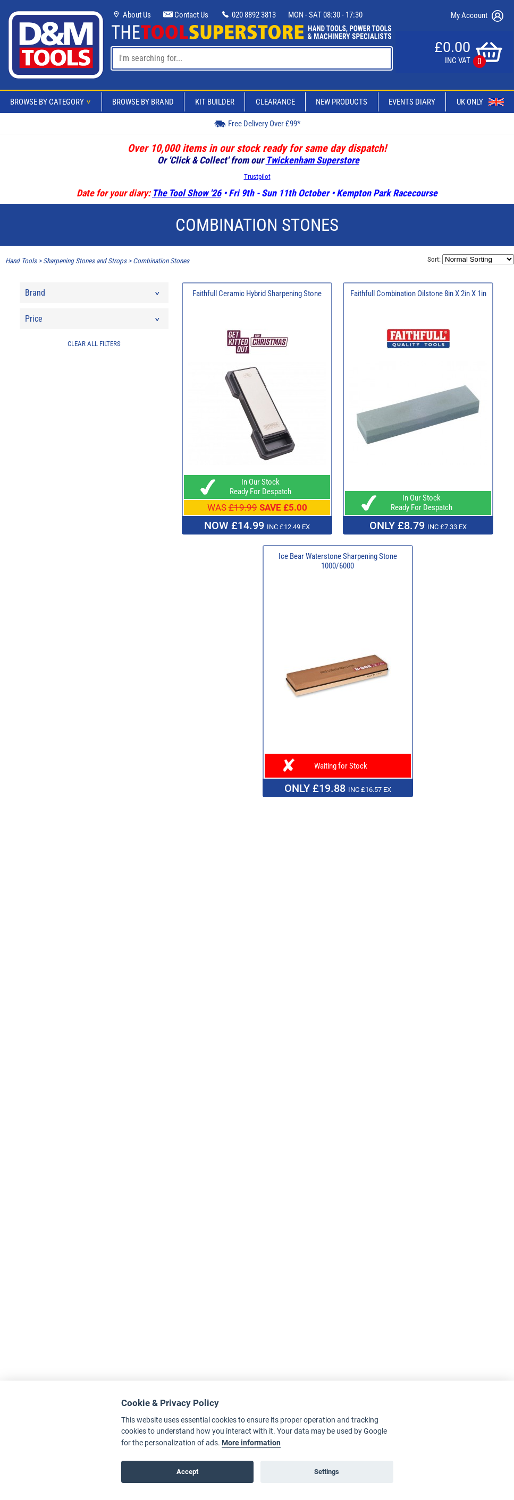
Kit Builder (214, 102)
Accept (187, 1472)
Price (93, 321)
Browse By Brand (143, 102)
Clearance (275, 102)
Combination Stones (161, 261)
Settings (326, 1472)
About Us (131, 15)
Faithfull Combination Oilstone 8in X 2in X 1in (418, 293)
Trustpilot (257, 176)
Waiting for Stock (337, 766)
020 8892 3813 (248, 15)
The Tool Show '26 (186, 193)
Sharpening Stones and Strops (85, 261)
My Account (477, 16)
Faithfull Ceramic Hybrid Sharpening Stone (257, 293)
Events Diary (412, 102)
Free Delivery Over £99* (257, 123)
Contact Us (185, 15)
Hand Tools (21, 261)
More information (251, 1442)
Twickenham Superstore (312, 160)
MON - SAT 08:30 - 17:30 (325, 15)
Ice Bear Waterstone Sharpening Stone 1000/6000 (338, 561)
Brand (93, 295)
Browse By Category (52, 102)
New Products (341, 102)
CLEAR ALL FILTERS (94, 344)
